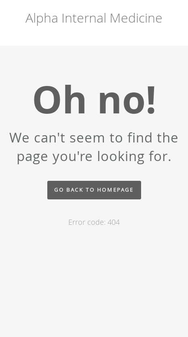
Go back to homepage (93, 189)
